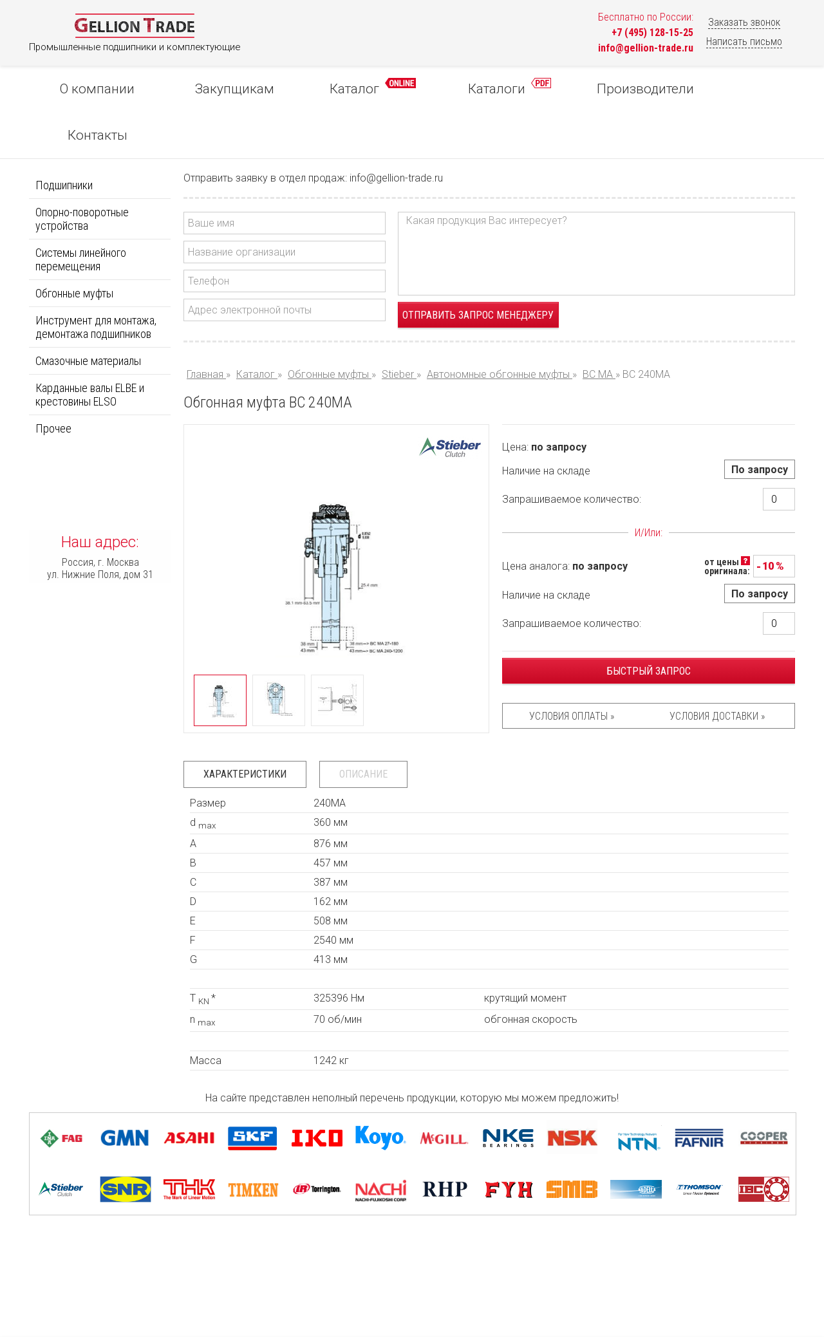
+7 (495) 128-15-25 (652, 32)
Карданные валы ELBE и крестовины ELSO (89, 348)
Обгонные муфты (74, 247)
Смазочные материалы (88, 314)
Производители (601, 89)
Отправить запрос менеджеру (478, 269)
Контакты (728, 89)
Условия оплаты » (571, 670)
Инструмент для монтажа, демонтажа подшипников (95, 280)
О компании (92, 89)
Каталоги (475, 87)
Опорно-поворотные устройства (82, 172)
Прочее (53, 382)
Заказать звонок (744, 22)
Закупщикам (219, 89)
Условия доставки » (717, 670)
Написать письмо (744, 41)
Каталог (348, 87)
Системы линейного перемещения (80, 213)
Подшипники (64, 138)
